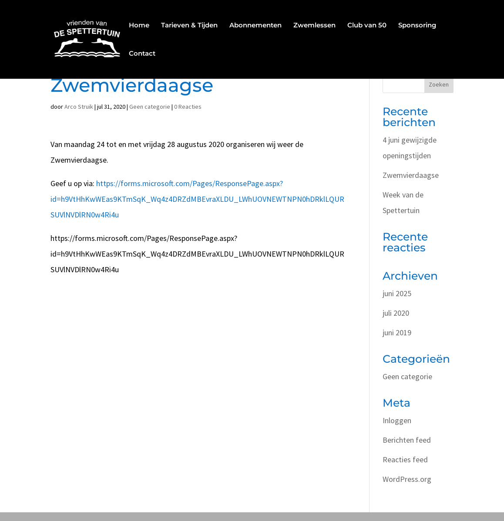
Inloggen (397, 420)
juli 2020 (396, 313)
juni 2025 (397, 293)
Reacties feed (405, 459)
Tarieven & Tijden (189, 25)
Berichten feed (407, 440)
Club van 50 (366, 25)
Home (139, 25)
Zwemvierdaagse (411, 175)
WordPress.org (407, 479)
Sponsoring (417, 25)
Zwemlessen (314, 25)
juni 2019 (397, 332)
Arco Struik (78, 106)
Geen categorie (149, 106)
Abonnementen (255, 25)
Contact (142, 53)
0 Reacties (188, 106)
